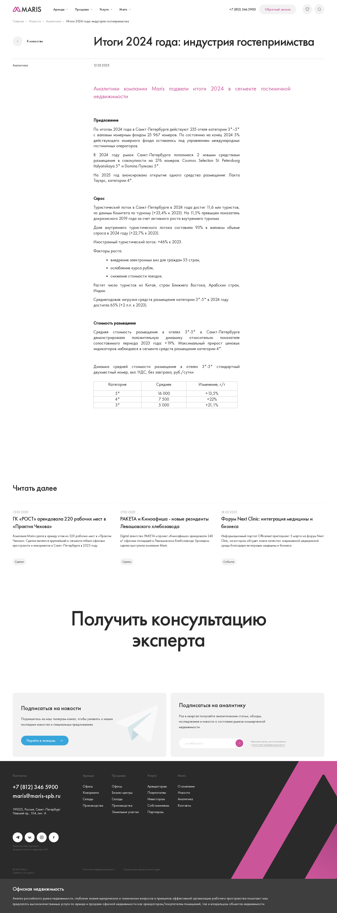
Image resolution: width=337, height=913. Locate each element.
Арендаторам (157, 786)
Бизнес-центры (122, 793)
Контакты (184, 805)
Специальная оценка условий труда (141, 869)
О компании (186, 786)
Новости (35, 21)
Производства (93, 805)
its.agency (29, 872)
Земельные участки (125, 812)
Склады (88, 799)
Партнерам (155, 812)
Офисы (88, 786)
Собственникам (158, 805)
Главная (18, 21)
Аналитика (53, 21)
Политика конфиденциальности (99, 869)
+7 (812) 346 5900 (242, 9)
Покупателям (156, 793)
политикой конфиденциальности (268, 744)
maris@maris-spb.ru (37, 796)
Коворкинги (91, 793)
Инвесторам (156, 799)
